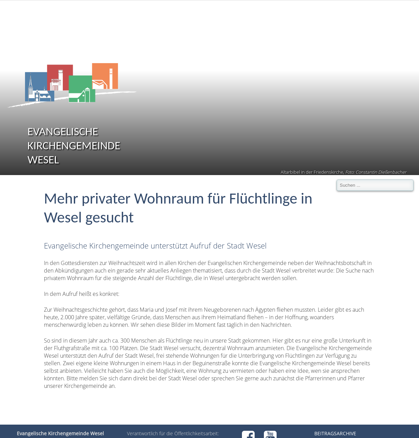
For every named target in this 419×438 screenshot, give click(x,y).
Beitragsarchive (335, 433)
